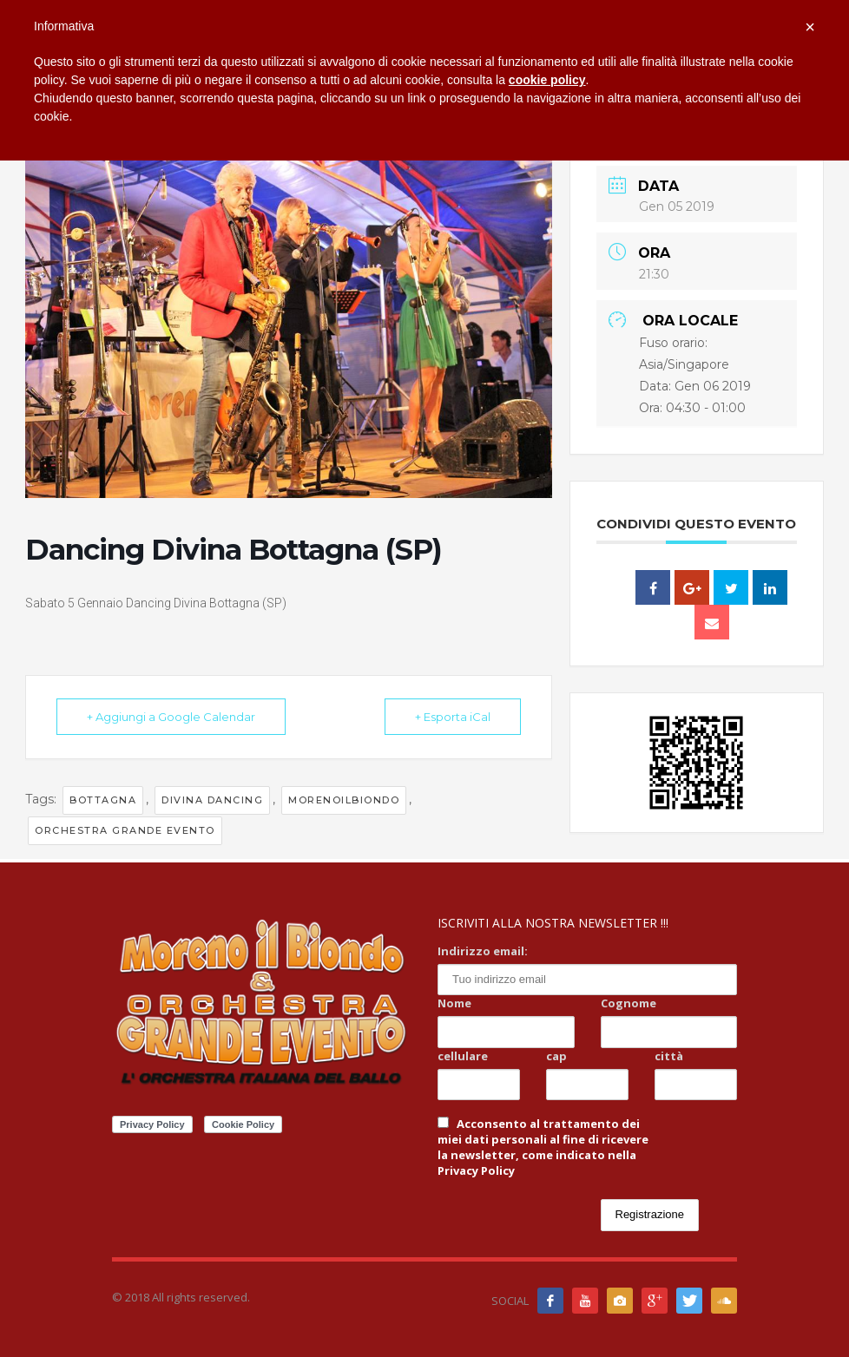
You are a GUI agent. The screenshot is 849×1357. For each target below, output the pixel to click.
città (669, 1056)
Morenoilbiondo (343, 800)
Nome (454, 1003)
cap (556, 1056)
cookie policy (547, 80)
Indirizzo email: (483, 951)
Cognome (628, 1003)
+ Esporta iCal (452, 717)
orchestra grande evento (125, 830)
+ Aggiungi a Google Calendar (171, 717)
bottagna (102, 800)
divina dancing (212, 800)
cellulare (463, 1056)
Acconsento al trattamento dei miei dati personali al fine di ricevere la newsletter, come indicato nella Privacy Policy (543, 1147)
